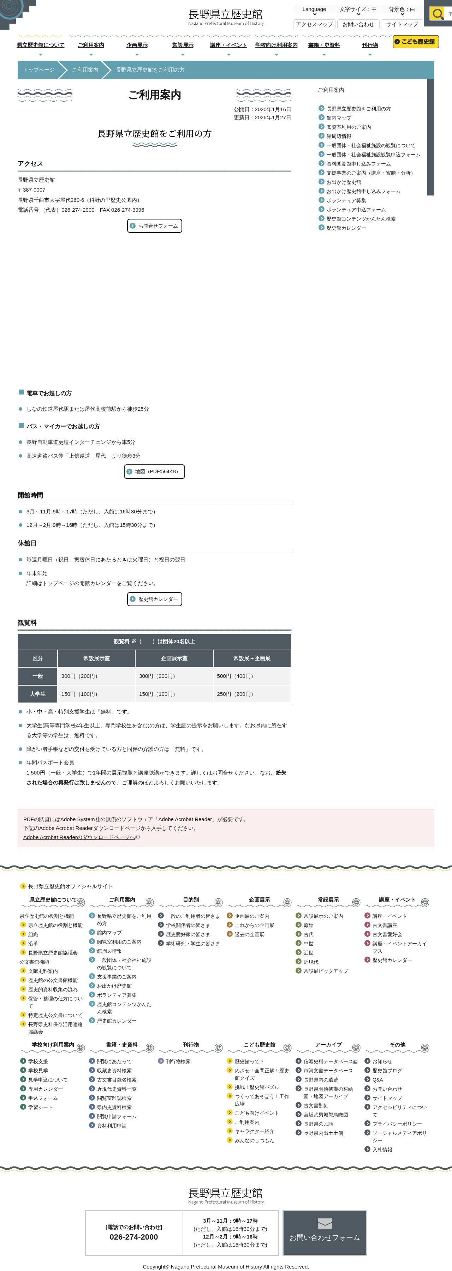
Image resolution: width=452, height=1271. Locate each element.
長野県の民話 (318, 1124)
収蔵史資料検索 (114, 1070)
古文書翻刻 (316, 1105)
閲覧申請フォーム (117, 1116)
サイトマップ (402, 24)
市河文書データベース (328, 1070)
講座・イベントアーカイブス (400, 947)
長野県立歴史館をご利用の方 (359, 109)
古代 (309, 934)
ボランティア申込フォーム (356, 209)
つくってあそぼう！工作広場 (262, 1100)
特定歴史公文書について (55, 1015)
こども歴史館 (416, 45)
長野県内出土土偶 (323, 1133)
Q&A (378, 1080)
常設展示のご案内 (323, 916)
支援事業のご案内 (117, 977)
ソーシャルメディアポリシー (400, 1136)
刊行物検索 (178, 1061)
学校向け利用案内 (276, 45)
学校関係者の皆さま (188, 925)
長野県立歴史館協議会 (53, 953)
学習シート (40, 1107)
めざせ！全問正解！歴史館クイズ (262, 1074)
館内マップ (339, 118)
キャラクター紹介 (254, 1131)
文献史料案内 (43, 971)
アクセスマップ (314, 24)
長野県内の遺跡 (321, 1080)
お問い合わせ (358, 24)
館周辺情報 (339, 136)
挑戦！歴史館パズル (257, 1087)
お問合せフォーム (158, 226)
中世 (309, 943)
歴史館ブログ (387, 1070)
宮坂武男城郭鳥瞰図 (326, 1115)
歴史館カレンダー (158, 599)
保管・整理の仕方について (55, 1002)
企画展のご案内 (252, 916)
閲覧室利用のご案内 (349, 127)
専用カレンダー (45, 1089)
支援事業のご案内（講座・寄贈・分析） (371, 173)
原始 (309, 925)
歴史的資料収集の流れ (53, 989)
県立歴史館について (41, 45)
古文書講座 (385, 925)
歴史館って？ (249, 1061)
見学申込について (48, 1080)
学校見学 (38, 1070)
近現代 (311, 962)
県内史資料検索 (114, 1107)
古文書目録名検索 (117, 1080)
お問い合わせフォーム (325, 1237)
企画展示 (137, 45)
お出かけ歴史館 (344, 182)
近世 (309, 953)
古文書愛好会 (387, 934)
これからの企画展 (254, 925)
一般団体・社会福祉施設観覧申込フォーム (374, 154)
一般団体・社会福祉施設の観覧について (371, 145)
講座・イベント (228, 45)
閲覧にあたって (114, 1061)
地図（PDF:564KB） (158, 471)
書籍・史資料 (324, 45)
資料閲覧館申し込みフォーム (359, 164)
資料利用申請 (112, 1125)
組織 (33, 934)
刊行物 (370, 45)
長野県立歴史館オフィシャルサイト (70, 886)
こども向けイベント (257, 1113)
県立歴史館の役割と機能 (55, 925)
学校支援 (38, 1061)
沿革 (33, 943)
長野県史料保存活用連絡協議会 (55, 1028)
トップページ (39, 70)
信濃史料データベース (330, 1061)
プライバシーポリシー (397, 1124)
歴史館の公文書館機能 (53, 980)
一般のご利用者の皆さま (193, 916)
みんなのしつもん (254, 1140)
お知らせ (382, 1061)
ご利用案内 (91, 45)
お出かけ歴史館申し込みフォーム (364, 191)
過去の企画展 (249, 934)
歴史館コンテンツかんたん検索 (361, 219)
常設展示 (183, 45)
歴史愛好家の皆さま (188, 934)
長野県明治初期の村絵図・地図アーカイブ (328, 1092)
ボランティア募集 (346, 200)
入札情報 (382, 1149)
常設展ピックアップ (326, 971)
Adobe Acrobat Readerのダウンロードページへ (81, 837)
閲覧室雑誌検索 (114, 1098)
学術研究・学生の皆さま (193, 943)
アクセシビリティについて (400, 1111)
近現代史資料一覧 (117, 1089)
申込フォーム (43, 1098)
